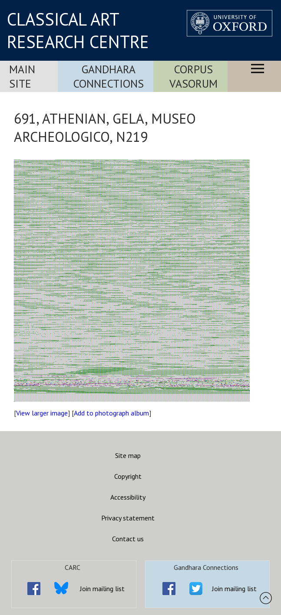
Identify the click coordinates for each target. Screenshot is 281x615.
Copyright (128, 476)
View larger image (42, 413)
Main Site (22, 76)
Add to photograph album (111, 413)
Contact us (128, 538)
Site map (128, 455)
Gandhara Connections (108, 76)
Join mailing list (102, 588)
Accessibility (127, 497)
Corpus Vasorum (193, 76)
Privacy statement (128, 518)
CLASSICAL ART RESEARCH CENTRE (78, 30)
